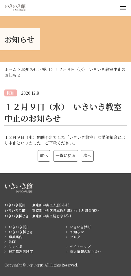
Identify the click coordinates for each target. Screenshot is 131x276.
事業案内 (16, 236)
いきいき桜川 (19, 226)
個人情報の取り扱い (85, 251)
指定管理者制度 (21, 251)
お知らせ (77, 231)
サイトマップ (80, 246)
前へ (44, 155)
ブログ (75, 236)
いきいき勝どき (21, 231)
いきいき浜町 (80, 226)
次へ (87, 155)
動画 (12, 241)
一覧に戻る (66, 155)
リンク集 (16, 246)
